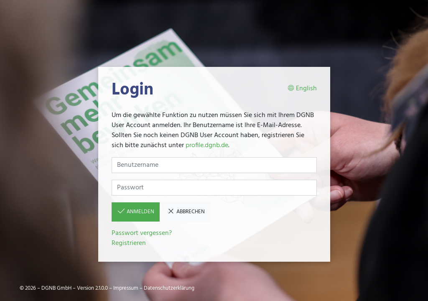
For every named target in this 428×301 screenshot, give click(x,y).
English (302, 89)
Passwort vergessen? (142, 233)
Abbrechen (186, 211)
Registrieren (129, 243)
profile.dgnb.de (207, 145)
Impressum (125, 288)
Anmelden (135, 211)
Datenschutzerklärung (169, 288)
